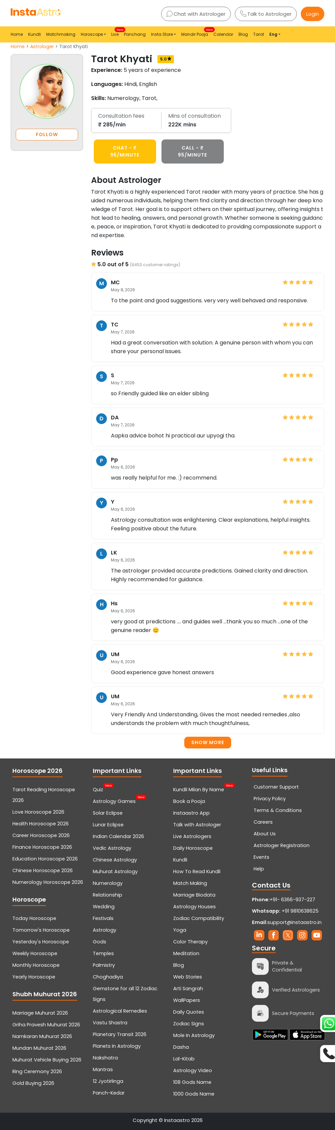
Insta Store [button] (162, 34)
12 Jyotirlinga (108, 1081)
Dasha (181, 1047)
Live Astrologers (192, 836)
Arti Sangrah (188, 988)
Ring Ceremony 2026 (37, 1071)
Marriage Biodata (194, 895)
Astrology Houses (194, 906)
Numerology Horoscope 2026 (47, 882)
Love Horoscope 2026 (38, 812)
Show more (207, 742)
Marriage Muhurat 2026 (40, 1013)
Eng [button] (273, 34)
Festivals (103, 918)
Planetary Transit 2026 (119, 1034)
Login (312, 13)
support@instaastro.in (294, 922)
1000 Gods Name (193, 1094)
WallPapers (186, 1000)
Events (261, 857)
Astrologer (42, 46)
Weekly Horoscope (34, 953)
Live (116, 32)
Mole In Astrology (194, 1035)
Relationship (107, 895)
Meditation (186, 953)
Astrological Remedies (120, 1011)
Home (17, 34)
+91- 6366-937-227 (292, 899)
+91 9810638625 (285, 911)
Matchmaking (60, 34)
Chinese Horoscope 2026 (42, 870)
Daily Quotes (188, 1012)
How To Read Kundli (196, 871)
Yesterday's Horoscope (40, 941)
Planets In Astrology (117, 1046)
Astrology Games (114, 801)
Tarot (258, 34)
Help (259, 868)
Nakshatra (105, 1057)
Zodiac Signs (188, 1023)
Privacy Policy (270, 798)
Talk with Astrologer (197, 824)
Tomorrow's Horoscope (41, 930)
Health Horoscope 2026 (40, 823)
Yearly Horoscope (33, 976)
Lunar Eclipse (108, 824)
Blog (243, 34)
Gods (99, 941)
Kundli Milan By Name (198, 789)
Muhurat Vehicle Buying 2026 (46, 1059)
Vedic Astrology (112, 848)
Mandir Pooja (196, 32)
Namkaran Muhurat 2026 (42, 1036)
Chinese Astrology (115, 859)
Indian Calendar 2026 (118, 836)
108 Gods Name (192, 1082)
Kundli (34, 34)
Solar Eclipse (108, 813)
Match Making (190, 883)
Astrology (104, 930)
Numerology (108, 883)
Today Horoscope (34, 918)
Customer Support (276, 787)
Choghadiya (108, 976)
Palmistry (104, 965)
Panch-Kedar (109, 1093)
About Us (265, 833)
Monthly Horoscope (36, 965)
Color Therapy (190, 941)
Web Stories (187, 976)
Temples (103, 953)
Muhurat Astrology (115, 871)
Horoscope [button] (92, 34)
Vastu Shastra (110, 1022)
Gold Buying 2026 (33, 1083)
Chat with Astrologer (195, 13)
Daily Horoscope (193, 848)
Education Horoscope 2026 (45, 858)
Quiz (98, 789)
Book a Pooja (189, 801)
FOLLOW (47, 134)
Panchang (135, 34)
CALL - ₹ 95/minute (192, 151)
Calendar (223, 34)
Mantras (103, 1069)
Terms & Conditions (278, 810)
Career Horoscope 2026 (41, 835)
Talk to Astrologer (265, 13)
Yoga (179, 930)
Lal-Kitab (184, 1058)
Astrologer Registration (282, 845)
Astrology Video (192, 1070)
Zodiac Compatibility (198, 918)
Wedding (104, 906)
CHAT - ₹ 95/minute (124, 151)
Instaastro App (191, 813)
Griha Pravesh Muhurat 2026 (46, 1024)
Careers (263, 822)
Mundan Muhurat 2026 (39, 1048)
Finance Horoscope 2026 (42, 847)
